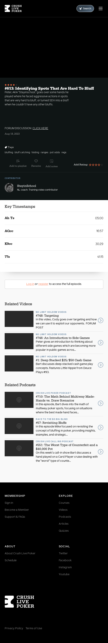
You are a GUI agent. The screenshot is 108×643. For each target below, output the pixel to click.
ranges (44, 152)
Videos (63, 510)
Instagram (65, 567)
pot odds (55, 152)
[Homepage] (13, 8)
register (43, 284)
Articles (63, 524)
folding (35, 152)
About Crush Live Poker (20, 553)
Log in (30, 284)
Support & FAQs (15, 517)
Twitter (63, 553)
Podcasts (65, 517)
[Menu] (100, 8)
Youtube (64, 574)
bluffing (9, 152)
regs (63, 152)
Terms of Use (33, 628)
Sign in (9, 503)
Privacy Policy (14, 628)
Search (85, 8)
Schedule (11, 560)
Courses (64, 503)
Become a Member (17, 510)
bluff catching (22, 152)
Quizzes (64, 531)
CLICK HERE (40, 128)
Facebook (65, 560)
